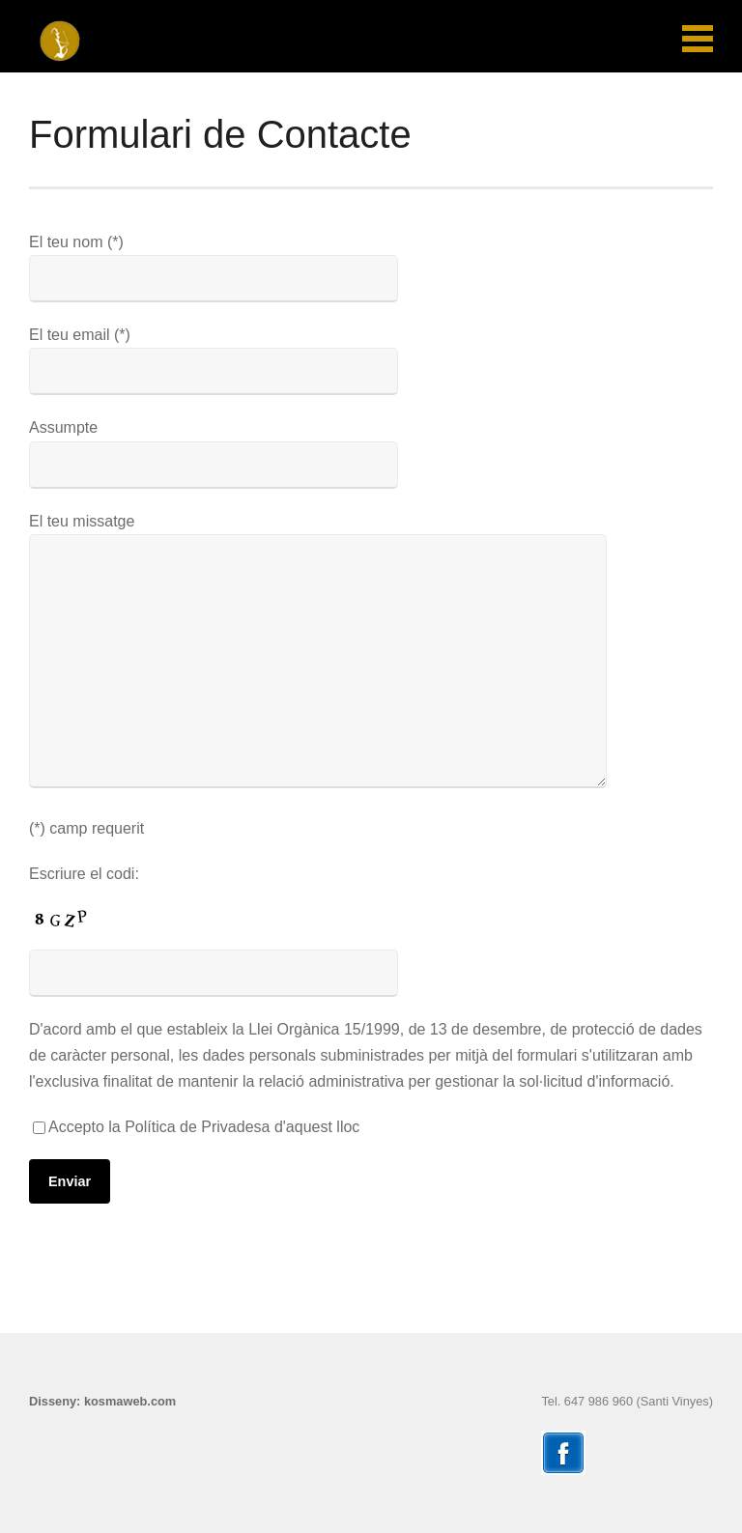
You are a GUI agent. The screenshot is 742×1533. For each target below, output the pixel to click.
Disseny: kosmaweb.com (102, 1401)
